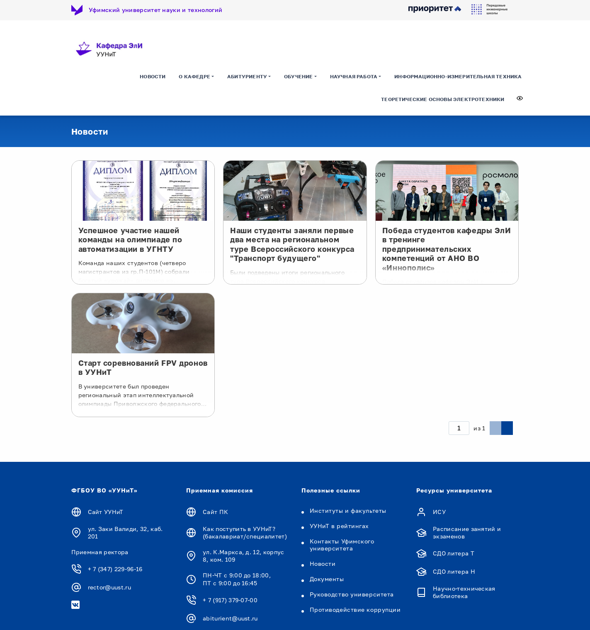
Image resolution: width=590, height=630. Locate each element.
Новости (152, 76)
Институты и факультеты (348, 510)
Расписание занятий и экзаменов (467, 532)
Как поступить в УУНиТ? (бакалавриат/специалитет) (245, 532)
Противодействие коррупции (355, 609)
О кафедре (194, 76)
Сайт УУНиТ (106, 511)
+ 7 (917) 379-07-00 (230, 599)
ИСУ (439, 511)
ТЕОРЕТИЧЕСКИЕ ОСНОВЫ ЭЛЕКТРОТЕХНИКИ (442, 99)
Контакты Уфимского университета (342, 545)
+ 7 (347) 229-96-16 (115, 568)
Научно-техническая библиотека (464, 592)
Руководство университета (352, 594)
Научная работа (354, 76)
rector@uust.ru (109, 587)
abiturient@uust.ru (230, 618)
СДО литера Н (454, 571)
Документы (327, 578)
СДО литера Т (453, 553)
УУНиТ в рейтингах (339, 525)
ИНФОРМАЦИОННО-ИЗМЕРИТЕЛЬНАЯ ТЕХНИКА (458, 76)
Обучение (298, 76)
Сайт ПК (215, 511)
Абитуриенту (247, 76)
